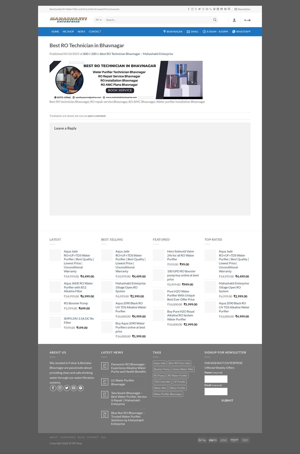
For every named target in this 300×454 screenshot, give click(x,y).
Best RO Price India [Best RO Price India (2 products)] (179, 363)
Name (214, 372)
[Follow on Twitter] (199, 9)
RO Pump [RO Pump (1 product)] (159, 375)
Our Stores (67, 437)
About (54, 437)
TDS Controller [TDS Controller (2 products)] (162, 381)
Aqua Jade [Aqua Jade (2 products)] (159, 363)
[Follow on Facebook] (189, 9)
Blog (81, 437)
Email (213, 385)
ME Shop (68, 31)
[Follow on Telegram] (225, 9)
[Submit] (215, 20)
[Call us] (211, 9)
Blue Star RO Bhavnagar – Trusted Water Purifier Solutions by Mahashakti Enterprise (128, 418)
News (81, 31)
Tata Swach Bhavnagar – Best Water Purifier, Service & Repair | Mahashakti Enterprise (129, 398)
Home (55, 31)
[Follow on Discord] (229, 9)
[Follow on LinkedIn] (218, 9)
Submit (227, 400)
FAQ (103, 437)
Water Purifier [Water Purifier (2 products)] (178, 387)
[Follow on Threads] (203, 9)
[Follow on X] (196, 9)
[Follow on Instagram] (192, 9)
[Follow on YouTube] (221, 9)
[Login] (234, 20)
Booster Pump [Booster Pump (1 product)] (162, 369)
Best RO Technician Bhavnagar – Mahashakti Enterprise (136, 54)
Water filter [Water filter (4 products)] (160, 387)
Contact (95, 31)
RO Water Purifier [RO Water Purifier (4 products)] (177, 375)
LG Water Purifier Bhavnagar (122, 382)
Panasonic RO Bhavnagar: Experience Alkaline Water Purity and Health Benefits (128, 367)
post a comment (97, 115)
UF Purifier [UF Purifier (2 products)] (180, 381)
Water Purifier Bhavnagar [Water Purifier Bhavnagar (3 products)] (168, 394)
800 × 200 (89, 54)
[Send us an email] (207, 9)
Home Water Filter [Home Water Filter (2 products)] (183, 369)
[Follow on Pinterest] (214, 9)
